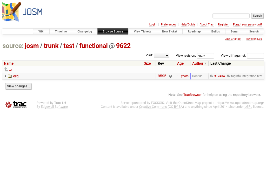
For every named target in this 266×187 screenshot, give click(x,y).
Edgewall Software (54, 107)
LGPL (248, 107)
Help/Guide (188, 24)
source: (13, 46)
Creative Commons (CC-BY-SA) (161, 107)
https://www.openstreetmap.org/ (240, 103)
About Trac (207, 24)
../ (10, 69)
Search (254, 31)
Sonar (235, 31)
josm (32, 46)
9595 (162, 76)
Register (223, 24)
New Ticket (169, 31)
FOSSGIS (157, 103)
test (68, 46)
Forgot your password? (247, 24)
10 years (183, 76)
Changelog (84, 31)
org (15, 76)
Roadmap (194, 31)
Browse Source (113, 31)
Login (152, 24)
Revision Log (254, 39)
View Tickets (142, 31)
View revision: (186, 55)
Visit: (149, 55)
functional (93, 46)
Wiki (41, 31)
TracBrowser (192, 95)
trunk (51, 46)
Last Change (233, 39)
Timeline (61, 31)
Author (197, 63)
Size (147, 63)
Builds (215, 31)
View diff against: (242, 55)
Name (9, 63)
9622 (123, 46)
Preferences (168, 24)
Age (180, 63)
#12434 (219, 76)
